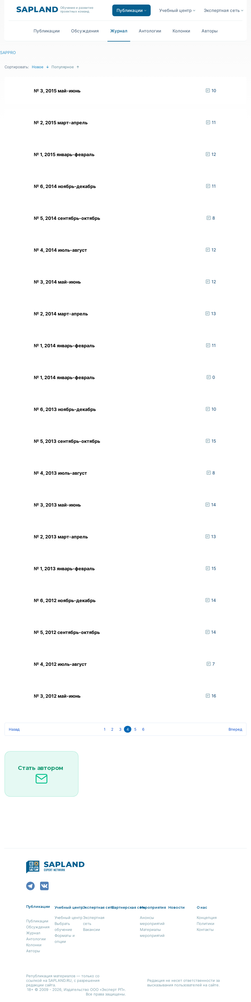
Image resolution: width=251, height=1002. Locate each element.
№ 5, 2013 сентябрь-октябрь (67, 441)
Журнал (118, 31)
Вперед (235, 729)
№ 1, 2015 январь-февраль (64, 154)
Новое (37, 67)
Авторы (210, 31)
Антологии (150, 31)
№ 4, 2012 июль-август (60, 664)
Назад (14, 729)
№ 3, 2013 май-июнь (57, 505)
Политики (205, 923)
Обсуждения (85, 31)
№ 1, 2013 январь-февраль (64, 568)
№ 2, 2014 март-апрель (61, 314)
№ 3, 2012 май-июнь (57, 696)
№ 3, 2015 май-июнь (57, 91)
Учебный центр (68, 917)
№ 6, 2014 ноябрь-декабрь (65, 186)
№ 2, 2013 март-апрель (61, 537)
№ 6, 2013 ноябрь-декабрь (65, 409)
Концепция (207, 917)
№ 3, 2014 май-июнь (57, 282)
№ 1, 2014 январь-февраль (64, 345)
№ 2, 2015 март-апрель (61, 122)
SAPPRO (8, 52)
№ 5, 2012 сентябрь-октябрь (67, 632)
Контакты (205, 929)
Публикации (47, 31)
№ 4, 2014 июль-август (60, 250)
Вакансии (91, 929)
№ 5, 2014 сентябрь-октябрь (67, 218)
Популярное (62, 67)
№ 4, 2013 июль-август (60, 473)
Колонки (181, 31)
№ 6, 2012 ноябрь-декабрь (65, 600)
